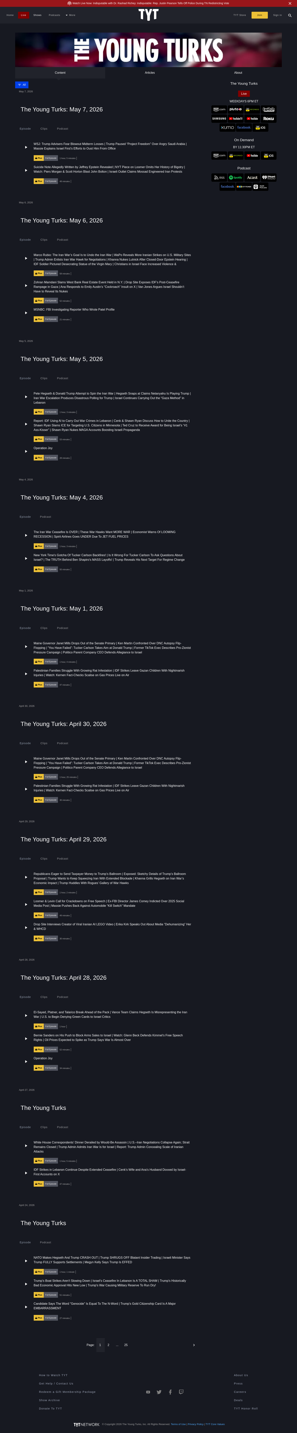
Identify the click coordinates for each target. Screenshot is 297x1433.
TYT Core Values (215, 1424)
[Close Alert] (290, 3)
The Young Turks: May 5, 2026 (62, 359)
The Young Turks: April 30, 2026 (64, 723)
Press (238, 1383)
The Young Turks (43, 1107)
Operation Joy (43, 448)
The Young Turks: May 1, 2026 (62, 608)
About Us (241, 1375)
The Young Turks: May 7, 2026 (62, 109)
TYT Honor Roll (246, 1408)
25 (126, 1345)
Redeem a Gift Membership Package (67, 1391)
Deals (238, 1400)
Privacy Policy (196, 1424)
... (117, 1345)
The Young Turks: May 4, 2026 (62, 497)
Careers (240, 1391)
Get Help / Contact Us (56, 1383)
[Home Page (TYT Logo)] (149, 15)
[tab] (25, 128)
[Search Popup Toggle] (290, 15)
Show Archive (49, 1400)
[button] (107, 151)
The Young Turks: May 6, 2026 (62, 220)
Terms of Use (178, 1424)
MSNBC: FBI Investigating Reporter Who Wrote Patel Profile (74, 309)
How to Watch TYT (53, 1375)
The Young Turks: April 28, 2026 (64, 977)
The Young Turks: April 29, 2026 (64, 839)
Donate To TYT (50, 1408)
